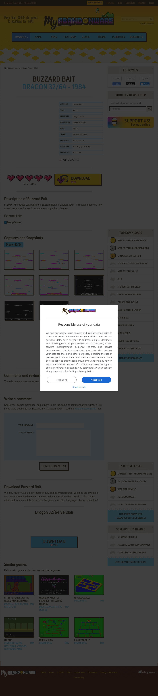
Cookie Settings (69, 371)
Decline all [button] (62, 379)
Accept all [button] (96, 379)
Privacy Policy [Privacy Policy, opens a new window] (86, 371)
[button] (79, 387)
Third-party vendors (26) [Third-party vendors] (76, 350)
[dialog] (79, 348)
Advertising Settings (66, 367)
